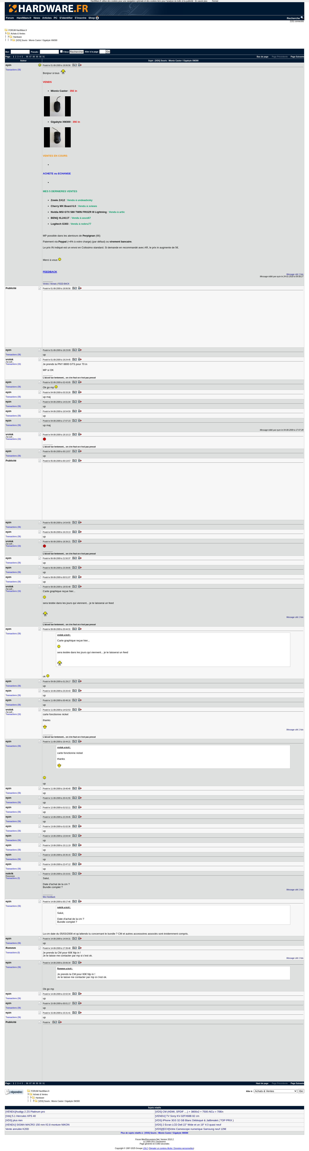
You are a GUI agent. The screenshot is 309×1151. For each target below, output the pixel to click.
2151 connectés (297, 21)
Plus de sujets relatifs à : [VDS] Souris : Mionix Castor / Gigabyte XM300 (154, 1133)
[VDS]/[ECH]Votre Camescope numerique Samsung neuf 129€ (190, 1129)
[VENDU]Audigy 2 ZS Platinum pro (25, 1111)
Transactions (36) (13, 70)
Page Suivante (297, 57)
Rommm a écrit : (65, 969)
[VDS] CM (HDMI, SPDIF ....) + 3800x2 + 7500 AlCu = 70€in (189, 1111)
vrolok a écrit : (64, 635)
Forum (10, 17)
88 (34, 57)
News (37, 17)
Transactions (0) (13, 953)
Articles (47, 17)
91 (44, 57)
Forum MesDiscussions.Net (147, 1139)
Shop (93, 17)
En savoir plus (201, 1)
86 (27, 57)
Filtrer (66, 52)
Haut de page (262, 1083)
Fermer (215, 1)
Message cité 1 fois (295, 274)
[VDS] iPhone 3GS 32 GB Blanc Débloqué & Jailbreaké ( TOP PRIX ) (194, 1120)
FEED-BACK (63, 284)
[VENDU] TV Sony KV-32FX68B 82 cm (177, 1116)
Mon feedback (49, 897)
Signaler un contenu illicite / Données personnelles (171, 1148)
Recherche (295, 18)
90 (40, 57)
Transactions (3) (13, 878)
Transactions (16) (13, 364)
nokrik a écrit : (64, 907)
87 (30, 57)
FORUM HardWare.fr (17, 30)
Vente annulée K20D (17, 1129)
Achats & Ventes (18, 34)
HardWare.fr (24, 17)
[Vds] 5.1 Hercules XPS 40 (21, 1116)
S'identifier (66, 17)
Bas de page (262, 57)
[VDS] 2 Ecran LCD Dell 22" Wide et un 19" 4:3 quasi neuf (188, 1124)
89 (37, 57)
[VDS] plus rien (14, 1120)
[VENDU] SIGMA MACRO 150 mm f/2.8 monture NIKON (38, 1124)
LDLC (145, 1148)
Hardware (17, 37)
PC (55, 17)
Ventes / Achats (50, 284)
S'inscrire (80, 17)
